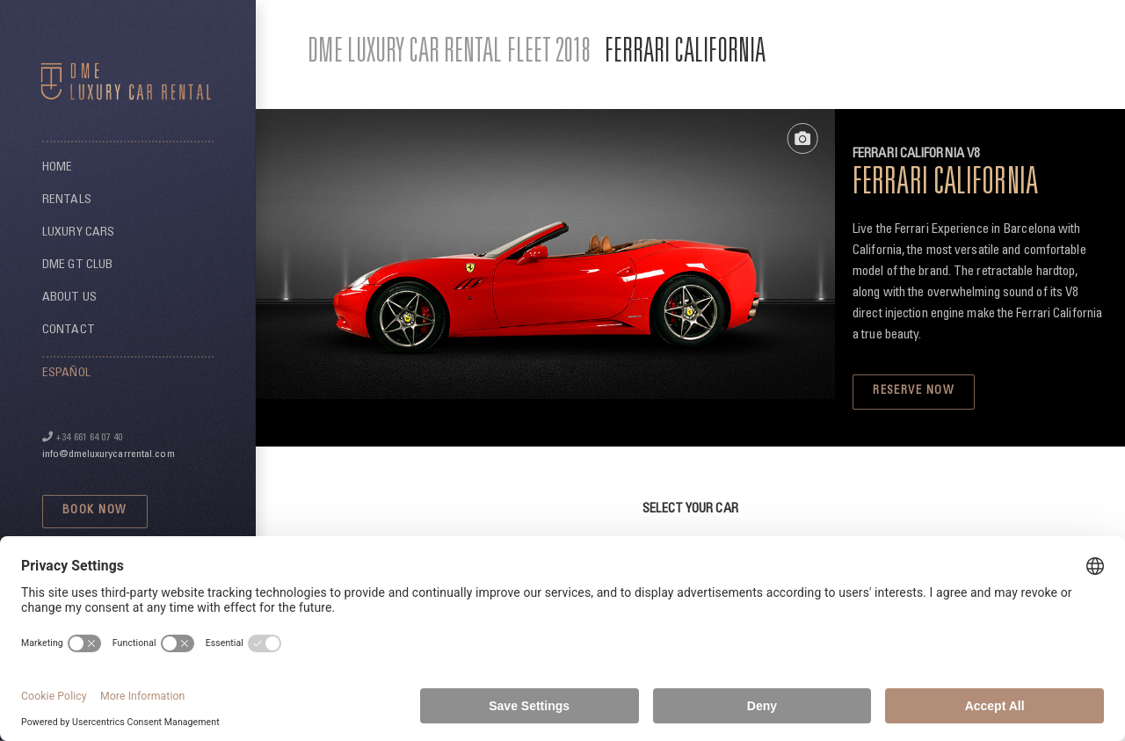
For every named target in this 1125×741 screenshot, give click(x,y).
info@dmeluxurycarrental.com (108, 454)
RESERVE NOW (913, 391)
